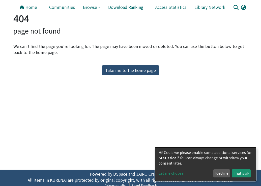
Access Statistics (170, 7)
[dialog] (205, 164)
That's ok (241, 173)
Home (28, 7)
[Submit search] (236, 7)
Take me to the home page (130, 70)
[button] (244, 7)
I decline (221, 173)
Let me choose (171, 173)
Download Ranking (125, 7)
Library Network (209, 7)
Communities (62, 7)
